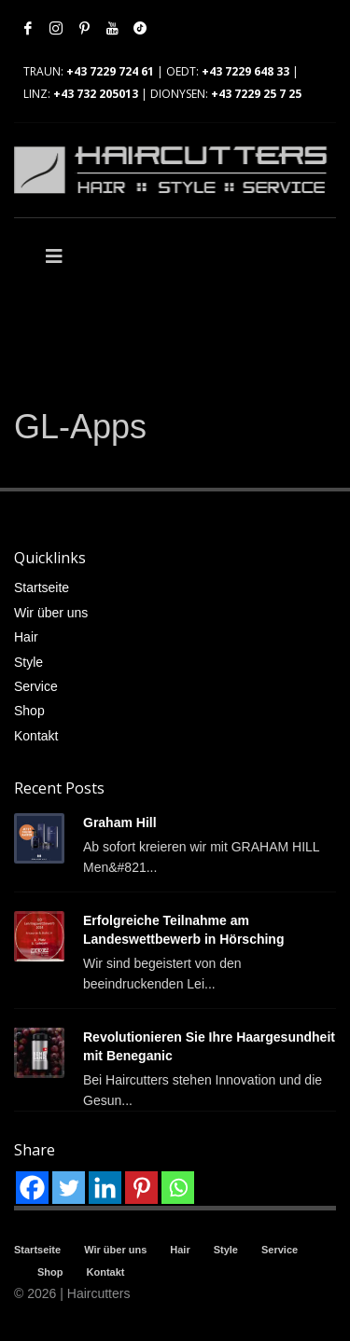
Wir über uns (51, 612)
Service (36, 686)
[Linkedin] (105, 1187)
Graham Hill (120, 822)
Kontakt (36, 735)
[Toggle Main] (94, 256)
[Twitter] (68, 1187)
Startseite (41, 587)
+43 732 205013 (95, 94)
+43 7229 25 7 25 (256, 94)
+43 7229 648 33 (245, 71)
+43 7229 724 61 (110, 71)
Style (28, 662)
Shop (29, 710)
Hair (26, 636)
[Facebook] (32, 1187)
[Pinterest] (141, 1187)
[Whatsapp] (177, 1187)
